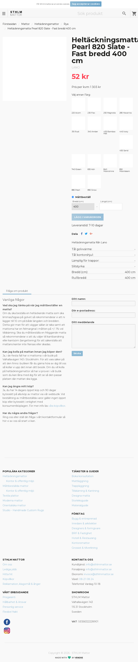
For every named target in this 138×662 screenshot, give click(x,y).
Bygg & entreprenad (84, 518)
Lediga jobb (10, 569)
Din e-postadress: (104, 313)
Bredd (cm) (78, 201)
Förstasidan (9, 24)
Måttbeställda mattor (15, 486)
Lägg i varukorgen (87, 217)
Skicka (77, 353)
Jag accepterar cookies (86, 4)
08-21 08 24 (86, 579)
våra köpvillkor (56, 405)
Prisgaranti (9, 597)
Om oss (7, 564)
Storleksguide (80, 500)
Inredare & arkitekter (84, 523)
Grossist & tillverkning (84, 547)
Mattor (25, 24)
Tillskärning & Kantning (85, 490)
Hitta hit (7, 574)
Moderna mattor (13, 500)
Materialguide (80, 505)
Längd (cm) (106, 201)
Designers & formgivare (86, 528)
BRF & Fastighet (82, 533)
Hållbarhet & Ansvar (14, 602)
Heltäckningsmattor (46, 24)
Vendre (79, 658)
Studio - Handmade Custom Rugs (23, 510)
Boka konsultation (83, 476)
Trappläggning (80, 486)
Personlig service (13, 606)
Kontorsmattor (81, 543)
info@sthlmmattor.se (99, 564)
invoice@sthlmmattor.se (99, 574)
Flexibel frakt (10, 611)
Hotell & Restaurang (84, 538)
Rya (66, 24)
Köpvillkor (8, 579)
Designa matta (81, 495)
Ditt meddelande (104, 334)
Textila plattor (11, 495)
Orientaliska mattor (14, 505)
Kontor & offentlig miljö (20, 481)
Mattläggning (80, 481)
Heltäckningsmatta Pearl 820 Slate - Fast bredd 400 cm (41, 28)
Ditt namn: (104, 301)
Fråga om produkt (17, 291)
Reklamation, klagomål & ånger (22, 584)
